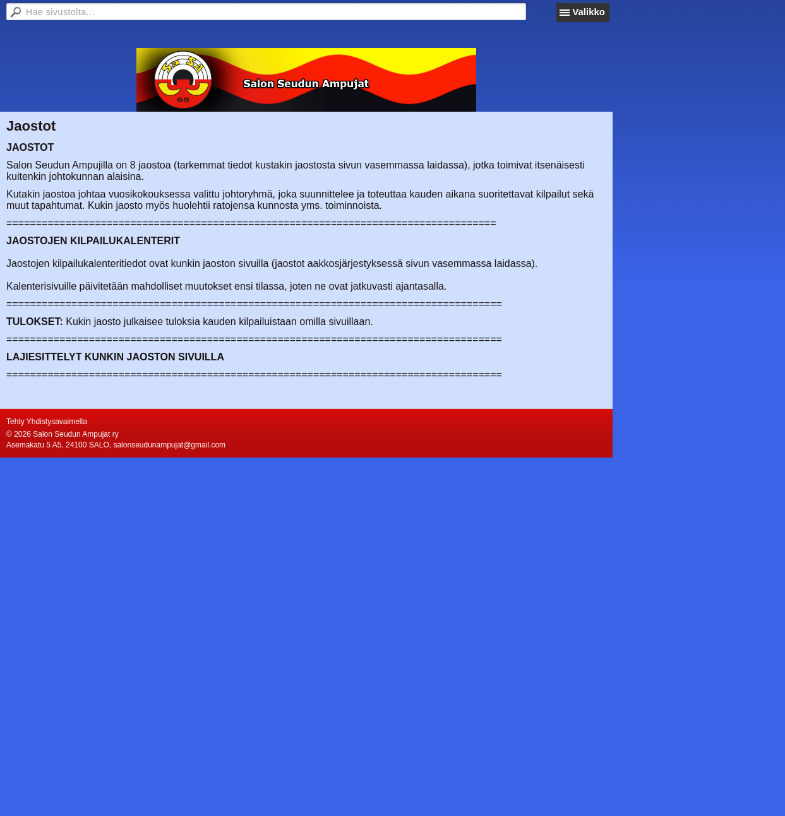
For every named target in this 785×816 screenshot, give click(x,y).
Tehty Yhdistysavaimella (46, 421)
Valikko (588, 11)
